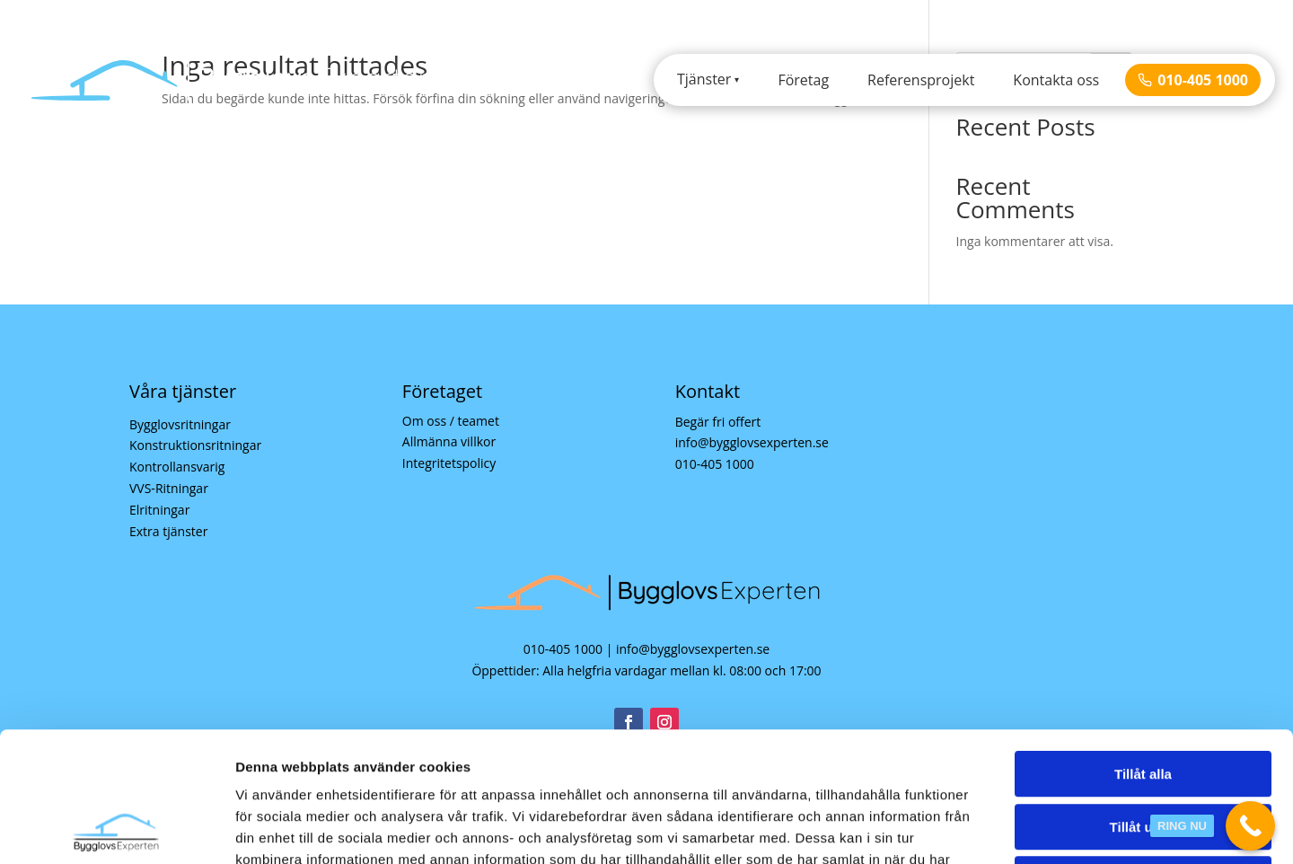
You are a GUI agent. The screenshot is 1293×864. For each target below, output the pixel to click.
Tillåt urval (1143, 697)
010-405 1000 (1193, 80)
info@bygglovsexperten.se (752, 442)
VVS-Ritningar (168, 488)
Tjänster (704, 79)
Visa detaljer (976, 828)
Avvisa (1143, 749)
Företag (803, 80)
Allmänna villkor (449, 441)
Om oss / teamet (450, 420)
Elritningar (159, 509)
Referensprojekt (920, 80)
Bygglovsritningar (180, 424)
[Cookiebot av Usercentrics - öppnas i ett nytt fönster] (116, 829)
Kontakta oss (1056, 80)
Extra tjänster (168, 531)
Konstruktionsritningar (195, 445)
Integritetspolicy (449, 463)
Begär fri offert (718, 421)
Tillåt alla (1143, 644)
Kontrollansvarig (176, 466)
